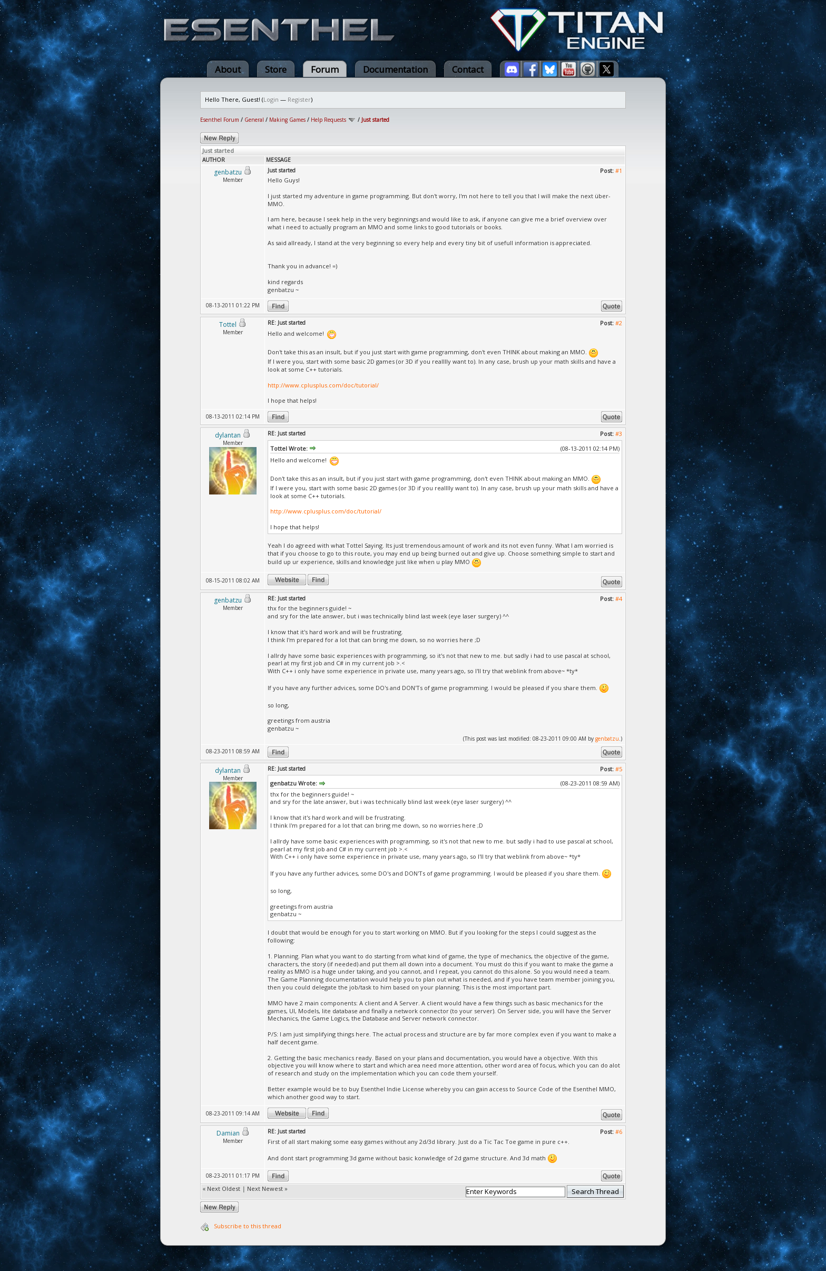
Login (271, 99)
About (228, 69)
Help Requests (328, 119)
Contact (468, 69)
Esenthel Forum (219, 119)
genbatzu (607, 738)
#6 (618, 1132)
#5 (618, 769)
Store (276, 69)
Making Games (287, 119)
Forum (325, 69)
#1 (618, 170)
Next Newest (265, 1188)
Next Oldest (223, 1188)
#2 (618, 323)
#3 (618, 434)
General (254, 119)
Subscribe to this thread (247, 1226)
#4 (618, 599)
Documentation (395, 69)
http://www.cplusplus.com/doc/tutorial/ (323, 385)
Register (299, 99)
